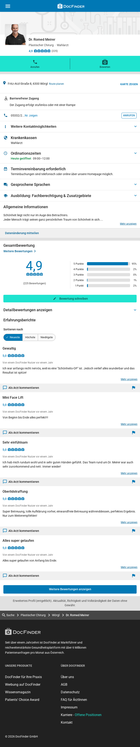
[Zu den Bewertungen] (42, 51)
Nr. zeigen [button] (31, 115)
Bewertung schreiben (73, 298)
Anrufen (34, 63)
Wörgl (56, 615)
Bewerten (105, 63)
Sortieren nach (13, 329)
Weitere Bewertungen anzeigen (70, 589)
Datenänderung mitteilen (22, 233)
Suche (8, 615)
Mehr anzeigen (128, 223)
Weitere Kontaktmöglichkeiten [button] (33, 127)
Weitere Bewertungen (19, 251)
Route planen (56, 83)
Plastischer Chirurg (33, 615)
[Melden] (134, 388)
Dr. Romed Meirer (77, 615)
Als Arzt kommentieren (21, 388)
